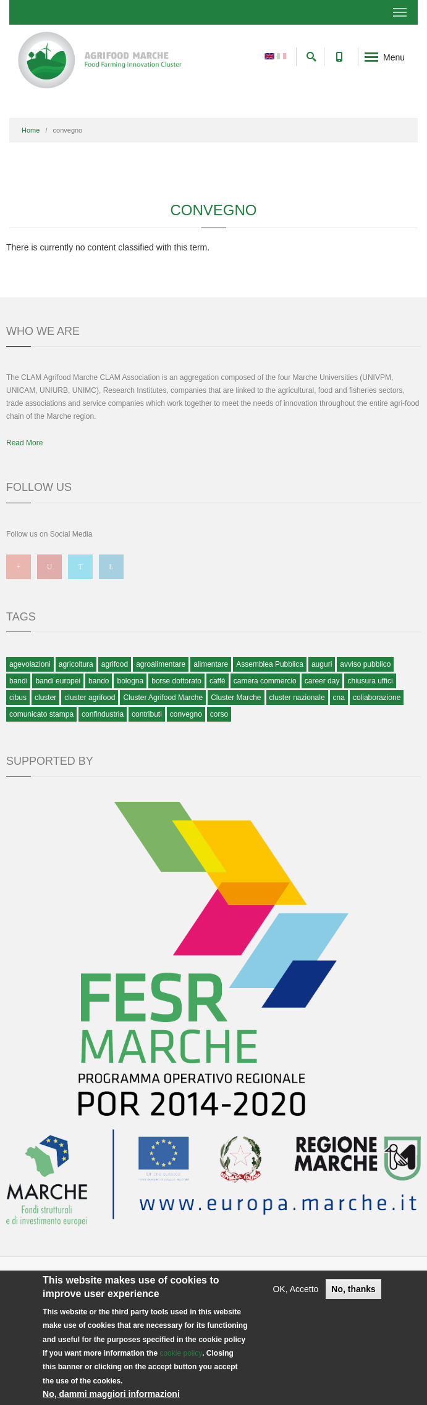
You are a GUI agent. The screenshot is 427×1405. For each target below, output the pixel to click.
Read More (24, 443)
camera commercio (265, 681)
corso (219, 714)
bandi (18, 681)
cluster (45, 697)
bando (98, 681)
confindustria (103, 714)
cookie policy (180, 1353)
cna (339, 697)
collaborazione (376, 697)
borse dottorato (176, 681)
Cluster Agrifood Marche (163, 697)
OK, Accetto (295, 1289)
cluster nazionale (297, 697)
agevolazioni (30, 664)
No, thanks (353, 1289)
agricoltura (76, 664)
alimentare (210, 664)
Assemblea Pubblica (269, 664)
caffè (217, 681)
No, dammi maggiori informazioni (111, 1394)
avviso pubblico (365, 664)
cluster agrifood (89, 697)
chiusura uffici (369, 681)
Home (31, 130)
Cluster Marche (236, 697)
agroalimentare (160, 664)
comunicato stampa (41, 714)
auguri (321, 664)
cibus (18, 697)
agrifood (114, 664)
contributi (147, 714)
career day (322, 681)
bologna (130, 681)
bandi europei (57, 681)
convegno (186, 714)
